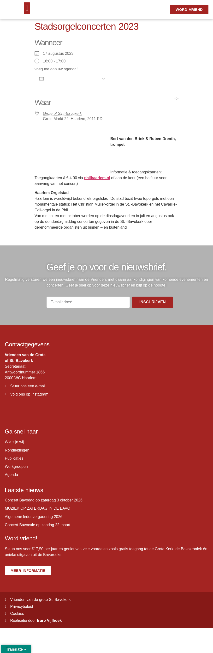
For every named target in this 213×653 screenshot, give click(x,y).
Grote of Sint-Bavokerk (62, 113)
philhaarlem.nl (97, 178)
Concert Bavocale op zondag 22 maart (37, 525)
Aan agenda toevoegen (69, 78)
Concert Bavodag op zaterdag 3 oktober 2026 (44, 500)
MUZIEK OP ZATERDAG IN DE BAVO (37, 508)
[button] (27, 8)
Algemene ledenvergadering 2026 (33, 517)
